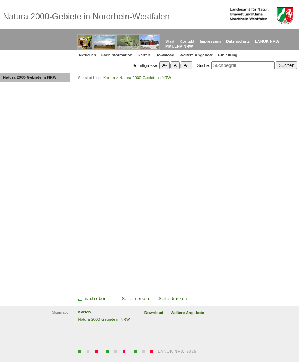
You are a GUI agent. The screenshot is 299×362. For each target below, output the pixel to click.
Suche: (203, 65)
